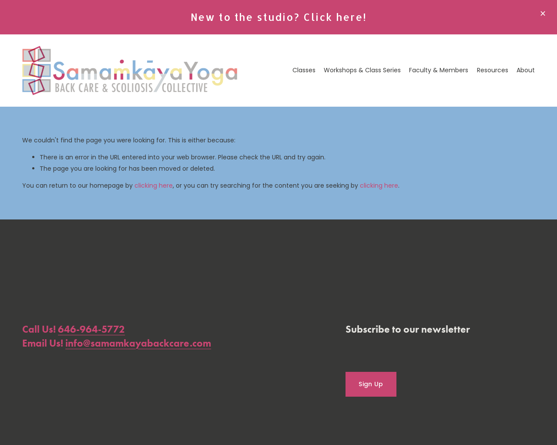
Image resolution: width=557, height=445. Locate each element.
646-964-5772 (91, 329)
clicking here (153, 185)
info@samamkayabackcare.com (138, 343)
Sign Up (371, 384)
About (526, 70)
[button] (543, 14)
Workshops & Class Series (362, 70)
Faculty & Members (438, 70)
